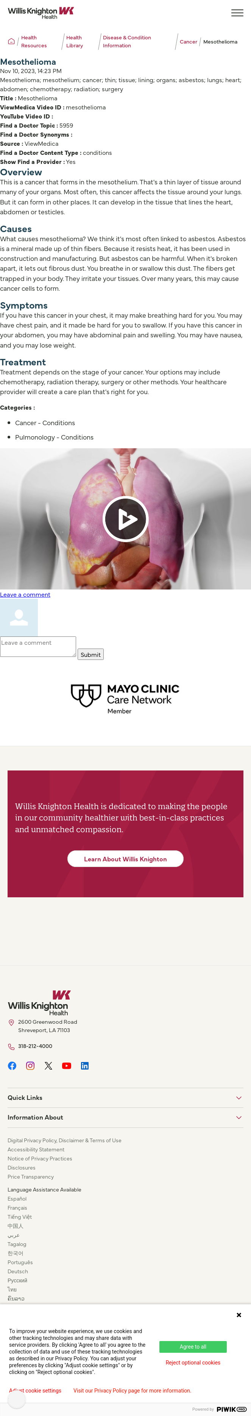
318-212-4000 (35, 1046)
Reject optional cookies (193, 1363)
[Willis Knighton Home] (41, 13)
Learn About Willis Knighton (125, 858)
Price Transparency (31, 1176)
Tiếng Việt (20, 1216)
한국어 (15, 1253)
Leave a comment (25, 594)
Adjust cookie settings (35, 1391)
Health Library (74, 41)
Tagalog (17, 1244)
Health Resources (34, 41)
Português (20, 1262)
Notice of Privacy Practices (40, 1158)
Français (17, 1207)
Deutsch (18, 1271)
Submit (91, 654)
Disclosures (22, 1167)
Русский (17, 1280)
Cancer (188, 41)
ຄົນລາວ (16, 1298)
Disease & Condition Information (127, 41)
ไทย (12, 1289)
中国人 (15, 1225)
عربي (14, 1234)
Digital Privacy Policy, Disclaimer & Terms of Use (65, 1140)
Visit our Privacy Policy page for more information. (132, 1391)
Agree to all (193, 1347)
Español (17, 1198)
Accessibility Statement (36, 1149)
